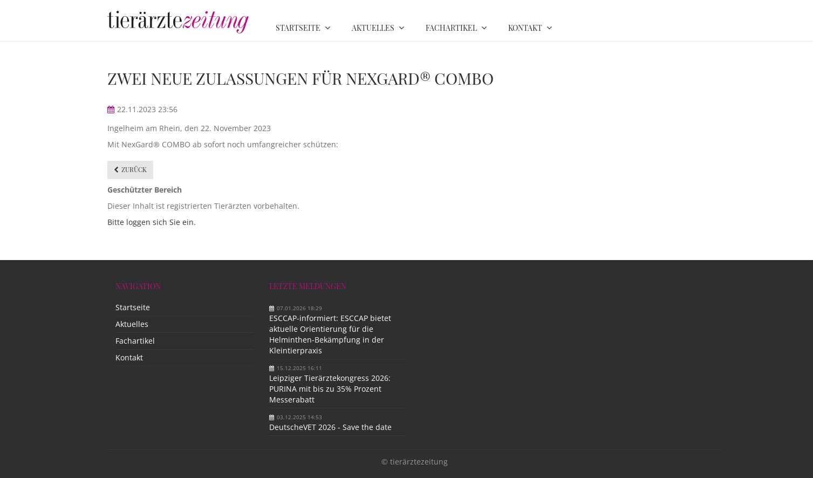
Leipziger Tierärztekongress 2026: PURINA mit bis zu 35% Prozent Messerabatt (330, 389)
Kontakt (129, 357)
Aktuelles (131, 324)
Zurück (134, 169)
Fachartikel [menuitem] (451, 28)
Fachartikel (135, 341)
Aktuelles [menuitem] (373, 28)
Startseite (132, 307)
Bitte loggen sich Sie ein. (151, 222)
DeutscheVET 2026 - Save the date (330, 427)
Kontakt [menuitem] (525, 28)
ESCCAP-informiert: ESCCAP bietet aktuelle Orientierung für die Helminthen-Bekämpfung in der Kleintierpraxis (330, 334)
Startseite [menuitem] (298, 28)
